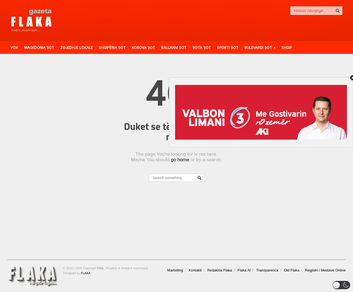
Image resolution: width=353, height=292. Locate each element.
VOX (14, 47)
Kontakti (195, 270)
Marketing (175, 270)
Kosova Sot (143, 47)
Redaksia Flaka (219, 270)
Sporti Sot (227, 47)
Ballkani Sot (173, 47)
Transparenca (267, 270)
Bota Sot (202, 47)
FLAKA (85, 273)
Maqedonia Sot (39, 47)
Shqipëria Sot (112, 47)
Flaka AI (244, 270)
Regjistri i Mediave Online (325, 270)
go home (180, 159)
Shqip (286, 47)
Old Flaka (291, 270)
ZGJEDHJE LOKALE (76, 47)
